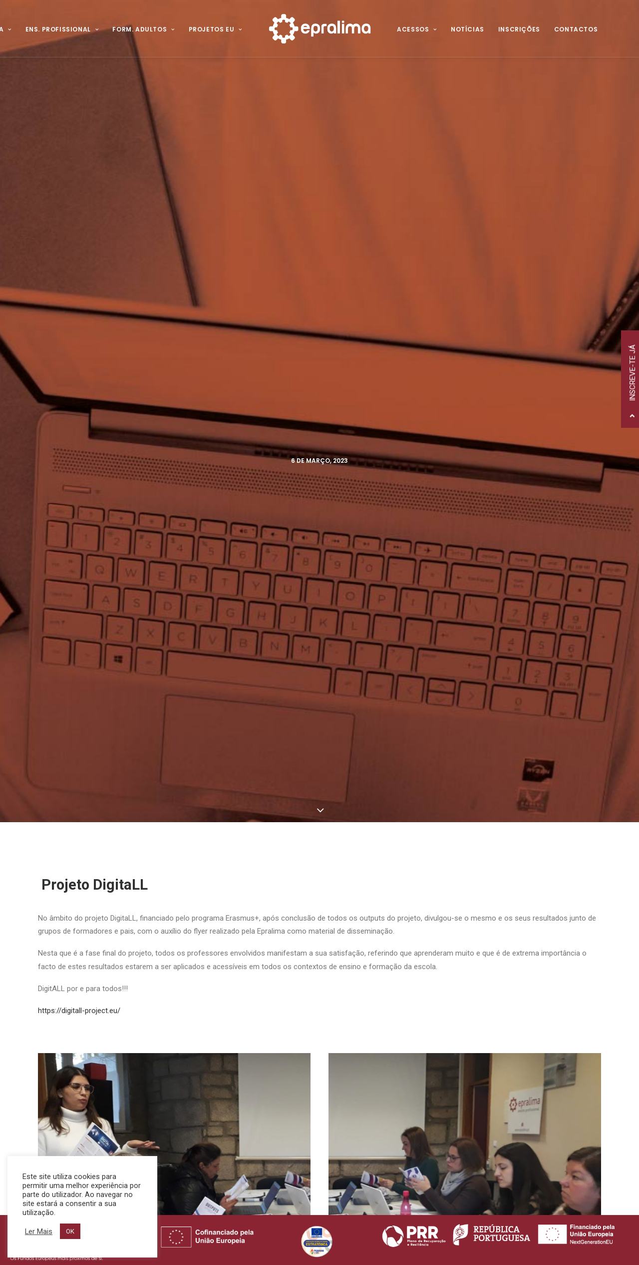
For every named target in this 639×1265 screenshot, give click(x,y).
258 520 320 (119, 985)
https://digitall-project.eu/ (79, 427)
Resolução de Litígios (248, 1020)
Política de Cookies (244, 1008)
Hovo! (225, 1207)
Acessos (417, 29)
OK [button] (70, 1231)
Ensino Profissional (401, 981)
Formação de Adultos (408, 996)
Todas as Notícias (319, 877)
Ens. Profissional (62, 29)
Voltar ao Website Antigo (258, 983)
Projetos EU (215, 29)
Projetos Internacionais (410, 1011)
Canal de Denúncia (245, 1033)
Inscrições (519, 29)
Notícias (467, 29)
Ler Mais (38, 1231)
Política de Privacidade (252, 996)
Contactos (576, 29)
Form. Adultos (143, 29)
